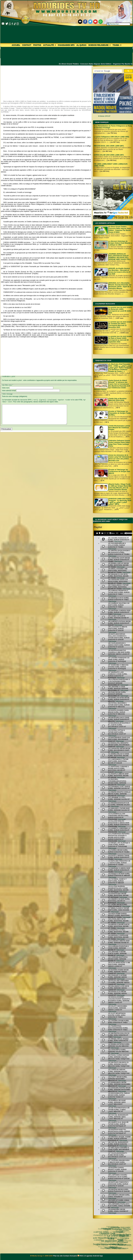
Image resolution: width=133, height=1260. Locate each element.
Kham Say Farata (101, 1232)
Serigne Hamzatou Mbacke (100, 1238)
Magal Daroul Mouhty (103, 1245)
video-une (125, 1242)
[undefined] (103, 539)
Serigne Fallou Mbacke (112, 1240)
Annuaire (73, 1256)
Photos (37, 45)
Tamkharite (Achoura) (115, 1238)
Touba (117, 45)
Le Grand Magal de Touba (111, 1229)
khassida (101, 1239)
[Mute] (125, 533)
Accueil (16, 45)
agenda (89, 1256)
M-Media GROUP (104, 116)
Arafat (114, 1242)
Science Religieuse (99, 45)
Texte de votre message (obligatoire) (14, 396)
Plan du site (58, 1256)
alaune (127, 1243)
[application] (113, 533)
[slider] (117, 533)
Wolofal (104, 1239)
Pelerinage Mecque (114, 1245)
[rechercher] (107, 71)
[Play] (99, 533)
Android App (98, 1256)
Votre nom (5, 388)
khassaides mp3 (66, 45)
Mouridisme (120, 1240)
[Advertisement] (46, 81)
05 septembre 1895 (102, 1234)
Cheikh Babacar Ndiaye (111, 1237)
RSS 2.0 (82, 1256)
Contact (26, 45)
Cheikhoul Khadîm (120, 1242)
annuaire (128, 1239)
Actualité (49, 45)
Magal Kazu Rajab (104, 1242)
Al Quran (81, 45)
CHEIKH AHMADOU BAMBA (111, 1248)
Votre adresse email (9, 390)
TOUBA (127, 1237)
